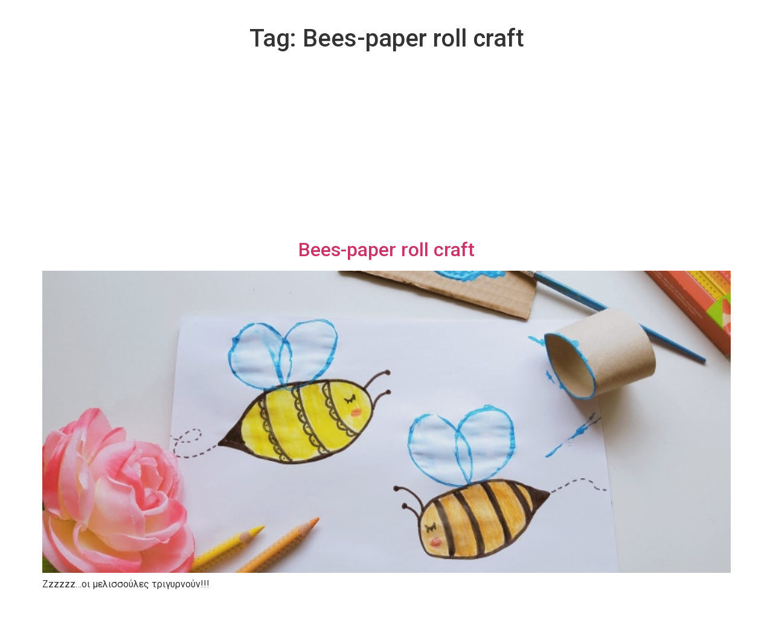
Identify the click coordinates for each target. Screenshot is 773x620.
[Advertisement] (386, 147)
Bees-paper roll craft (386, 249)
